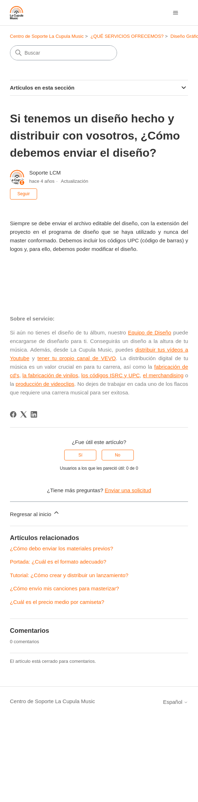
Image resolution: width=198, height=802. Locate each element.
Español (175, 702)
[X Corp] (23, 414)
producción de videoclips (45, 384)
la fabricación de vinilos (50, 375)
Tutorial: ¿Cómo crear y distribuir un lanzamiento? (69, 575)
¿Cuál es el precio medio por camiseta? (57, 602)
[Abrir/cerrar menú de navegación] (175, 13)
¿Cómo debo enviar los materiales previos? (61, 548)
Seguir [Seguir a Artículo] (23, 193)
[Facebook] (13, 414)
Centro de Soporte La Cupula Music (47, 36)
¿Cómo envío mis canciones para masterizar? (64, 588)
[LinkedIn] (34, 414)
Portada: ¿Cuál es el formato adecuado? (58, 562)
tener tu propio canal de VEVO (76, 358)
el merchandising (163, 375)
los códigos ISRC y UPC (110, 375)
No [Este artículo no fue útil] (117, 455)
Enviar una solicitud (128, 490)
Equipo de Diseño (149, 332)
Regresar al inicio (35, 513)
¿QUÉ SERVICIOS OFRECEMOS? (127, 36)
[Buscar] (63, 53)
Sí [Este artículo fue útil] (80, 455)
